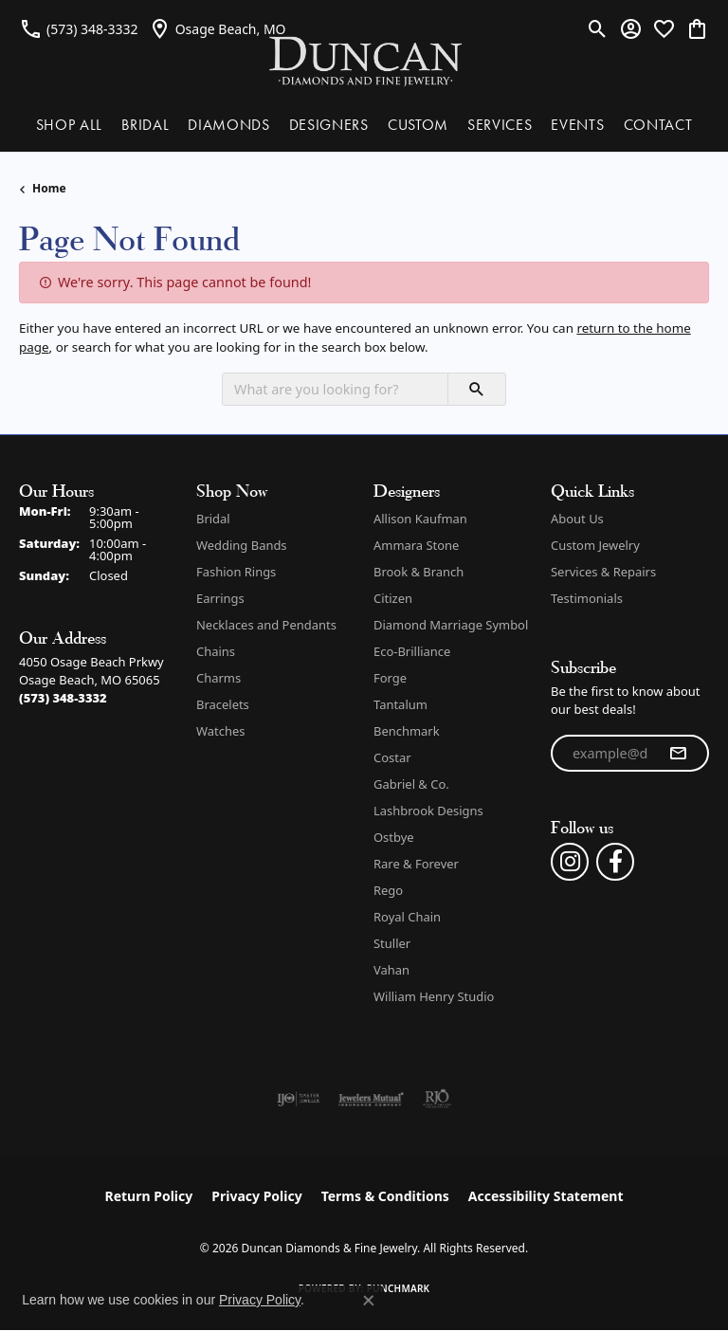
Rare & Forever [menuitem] (416, 863)
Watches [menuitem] (220, 730)
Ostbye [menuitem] (393, 837)
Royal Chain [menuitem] (407, 916)
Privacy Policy (256, 1196)
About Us (577, 518)
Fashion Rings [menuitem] (236, 571)
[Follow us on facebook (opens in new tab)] (615, 862)
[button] (598, 28)
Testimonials (587, 598)
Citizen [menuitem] (392, 598)
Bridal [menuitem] (213, 518)
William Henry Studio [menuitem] (433, 996)
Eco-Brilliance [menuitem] (411, 651)
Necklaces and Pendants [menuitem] (266, 624)
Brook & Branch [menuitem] (418, 571)
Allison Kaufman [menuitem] (420, 518)
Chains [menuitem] (215, 651)
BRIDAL (145, 125)
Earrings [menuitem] (220, 598)
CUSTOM (418, 125)
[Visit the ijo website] (298, 1099)
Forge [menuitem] (390, 677)
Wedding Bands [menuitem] (241, 545)
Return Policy (149, 1196)
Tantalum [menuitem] (400, 704)
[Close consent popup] (368, 1300)
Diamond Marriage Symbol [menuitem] (450, 624)
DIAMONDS (228, 125)
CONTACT (658, 125)
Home (49, 188)
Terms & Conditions (385, 1196)
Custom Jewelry (595, 545)
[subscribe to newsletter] (677, 754)
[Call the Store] (63, 697)
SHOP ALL (69, 125)
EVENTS (577, 125)
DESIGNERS (329, 125)
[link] (78, 28)
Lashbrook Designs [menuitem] (428, 810)
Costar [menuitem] (392, 757)
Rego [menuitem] (388, 890)
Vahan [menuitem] (391, 969)
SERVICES (499, 125)
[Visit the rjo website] (437, 1099)
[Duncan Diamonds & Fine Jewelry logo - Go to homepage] (364, 60)
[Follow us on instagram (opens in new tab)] (570, 862)
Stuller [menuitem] (391, 943)
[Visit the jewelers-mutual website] (371, 1099)
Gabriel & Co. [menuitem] (411, 784)
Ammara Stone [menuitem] (416, 545)
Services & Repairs (603, 571)
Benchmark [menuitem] (406, 730)
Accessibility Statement (546, 1196)
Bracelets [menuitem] (222, 704)
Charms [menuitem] (218, 677)
